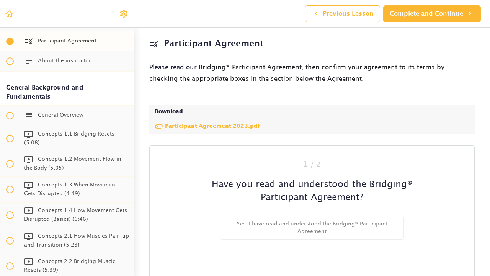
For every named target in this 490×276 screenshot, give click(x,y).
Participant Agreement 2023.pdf (207, 126)
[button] (9, 13)
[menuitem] (124, 13)
